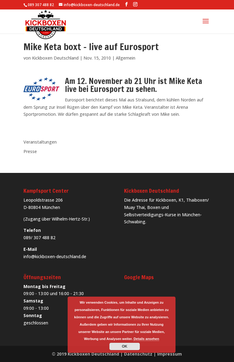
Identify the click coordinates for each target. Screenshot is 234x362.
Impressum (169, 354)
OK (124, 346)
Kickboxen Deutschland (55, 58)
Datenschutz (138, 354)
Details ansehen (146, 339)
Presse (30, 151)
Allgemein (125, 58)
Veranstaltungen (40, 142)
